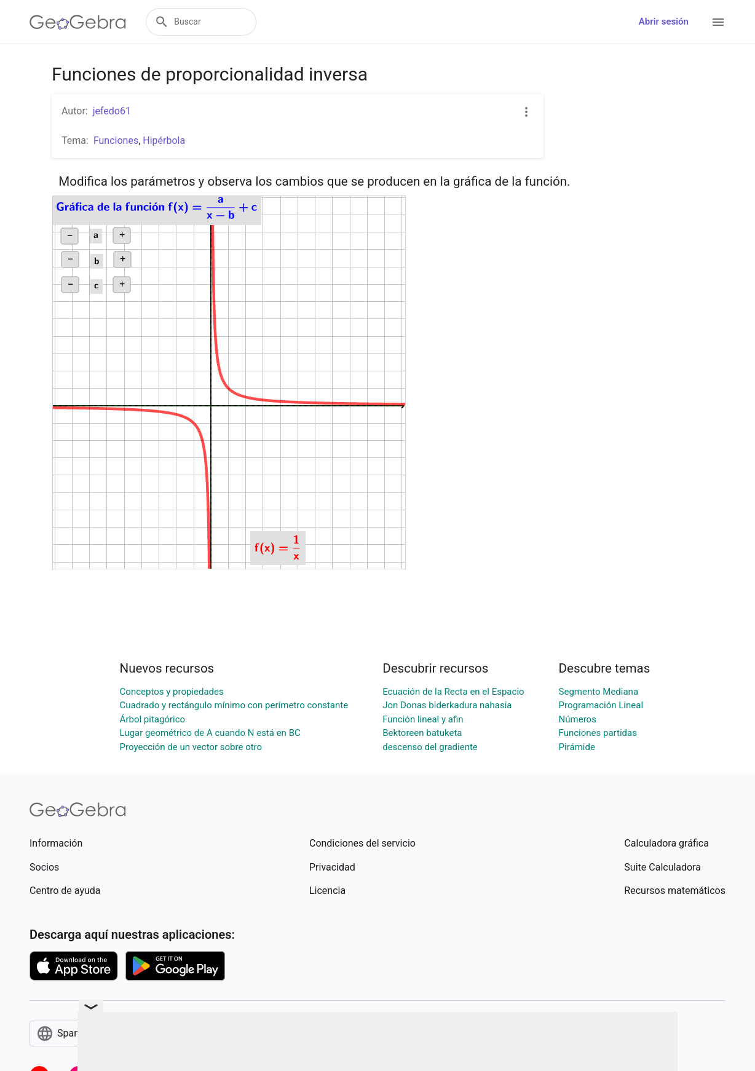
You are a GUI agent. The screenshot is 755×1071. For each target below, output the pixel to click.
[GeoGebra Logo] (78, 22)
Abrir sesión (664, 21)
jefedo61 (112, 111)
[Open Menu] (718, 22)
